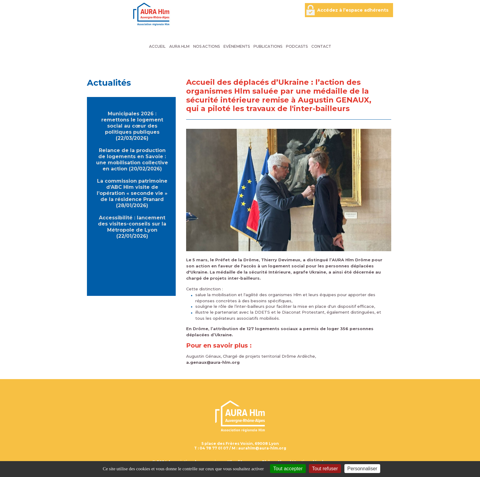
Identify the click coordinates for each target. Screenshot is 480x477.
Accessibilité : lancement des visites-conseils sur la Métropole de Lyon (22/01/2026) (132, 227)
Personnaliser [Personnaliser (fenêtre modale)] (362, 468)
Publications (267, 46)
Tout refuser (325, 468)
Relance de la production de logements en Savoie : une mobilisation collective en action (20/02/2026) (132, 159)
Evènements (236, 46)
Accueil (157, 46)
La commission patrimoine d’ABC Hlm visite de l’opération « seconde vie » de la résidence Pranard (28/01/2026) (132, 193)
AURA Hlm (179, 46)
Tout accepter (287, 468)
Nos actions (206, 46)
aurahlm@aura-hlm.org (262, 448)
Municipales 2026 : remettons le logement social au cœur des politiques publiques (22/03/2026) (132, 126)
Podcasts (297, 46)
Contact (321, 46)
